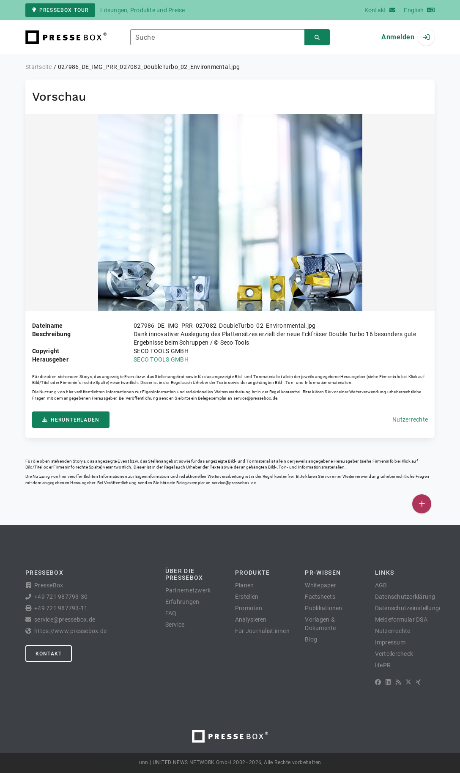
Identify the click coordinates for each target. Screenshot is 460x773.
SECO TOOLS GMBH (161, 359)
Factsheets (320, 596)
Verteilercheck (394, 653)
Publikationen (323, 608)
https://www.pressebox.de (70, 631)
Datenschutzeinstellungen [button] (410, 608)
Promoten (248, 608)
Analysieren (251, 619)
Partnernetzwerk (188, 590)
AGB (381, 585)
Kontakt (49, 654)
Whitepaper (320, 585)
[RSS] (398, 682)
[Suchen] (317, 37)
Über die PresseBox (184, 574)
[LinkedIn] (388, 682)
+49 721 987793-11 (61, 608)
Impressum (390, 642)
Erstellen (246, 596)
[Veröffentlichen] (421, 503)
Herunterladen (70, 420)
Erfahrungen (182, 601)
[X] (408, 682)
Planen (244, 585)
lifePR (383, 665)
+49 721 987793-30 (61, 596)
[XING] (418, 682)
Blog (311, 639)
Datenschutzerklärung (405, 596)
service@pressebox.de (255, 398)
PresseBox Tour (60, 10)
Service (175, 624)
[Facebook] (378, 682)
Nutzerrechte (410, 419)
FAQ (171, 613)
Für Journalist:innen (262, 631)
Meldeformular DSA (401, 619)
